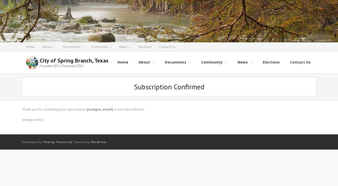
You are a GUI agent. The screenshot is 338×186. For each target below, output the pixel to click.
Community (99, 47)
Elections (145, 47)
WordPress (98, 142)
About (47, 47)
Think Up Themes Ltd (57, 142)
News (123, 47)
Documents (71, 47)
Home (30, 47)
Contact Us (167, 47)
